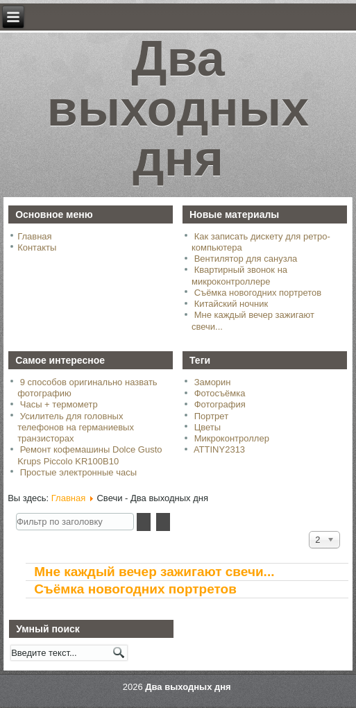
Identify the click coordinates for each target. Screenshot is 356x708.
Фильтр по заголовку (16, 513)
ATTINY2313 (219, 449)
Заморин (212, 382)
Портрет (211, 416)
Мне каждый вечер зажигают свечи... (154, 571)
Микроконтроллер (231, 438)
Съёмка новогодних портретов (135, 589)
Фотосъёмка (220, 393)
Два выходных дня (178, 114)
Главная (34, 236)
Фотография (220, 404)
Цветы (207, 427)
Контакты (36, 247)
